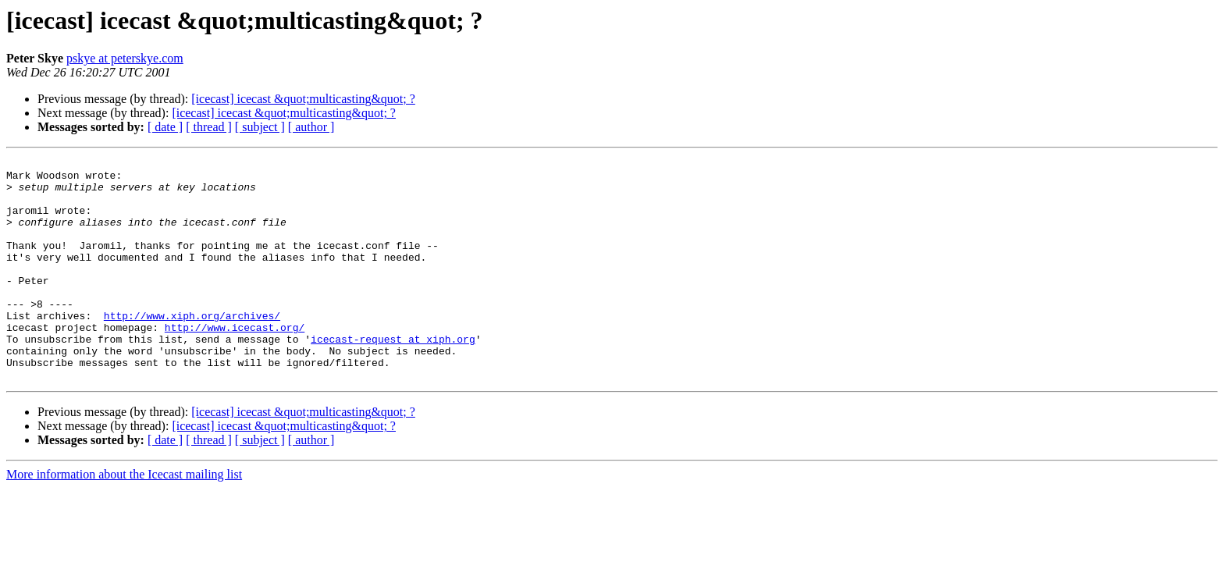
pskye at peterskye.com (124, 58)
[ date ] (165, 126)
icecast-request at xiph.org (393, 376)
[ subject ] (260, 126)
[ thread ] (209, 126)
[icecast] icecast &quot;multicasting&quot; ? (303, 98)
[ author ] (311, 126)
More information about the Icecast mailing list (124, 518)
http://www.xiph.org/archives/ (192, 348)
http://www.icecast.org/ (234, 362)
